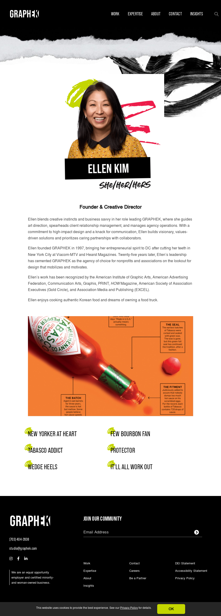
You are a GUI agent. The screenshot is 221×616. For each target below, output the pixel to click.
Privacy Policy (129, 608)
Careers (134, 571)
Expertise (135, 13)
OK (171, 608)
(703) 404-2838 (19, 539)
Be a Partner (137, 578)
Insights (196, 13)
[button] (216, 14)
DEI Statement (185, 563)
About (155, 13)
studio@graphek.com (23, 548)
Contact (175, 13)
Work (115, 13)
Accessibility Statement (191, 571)
